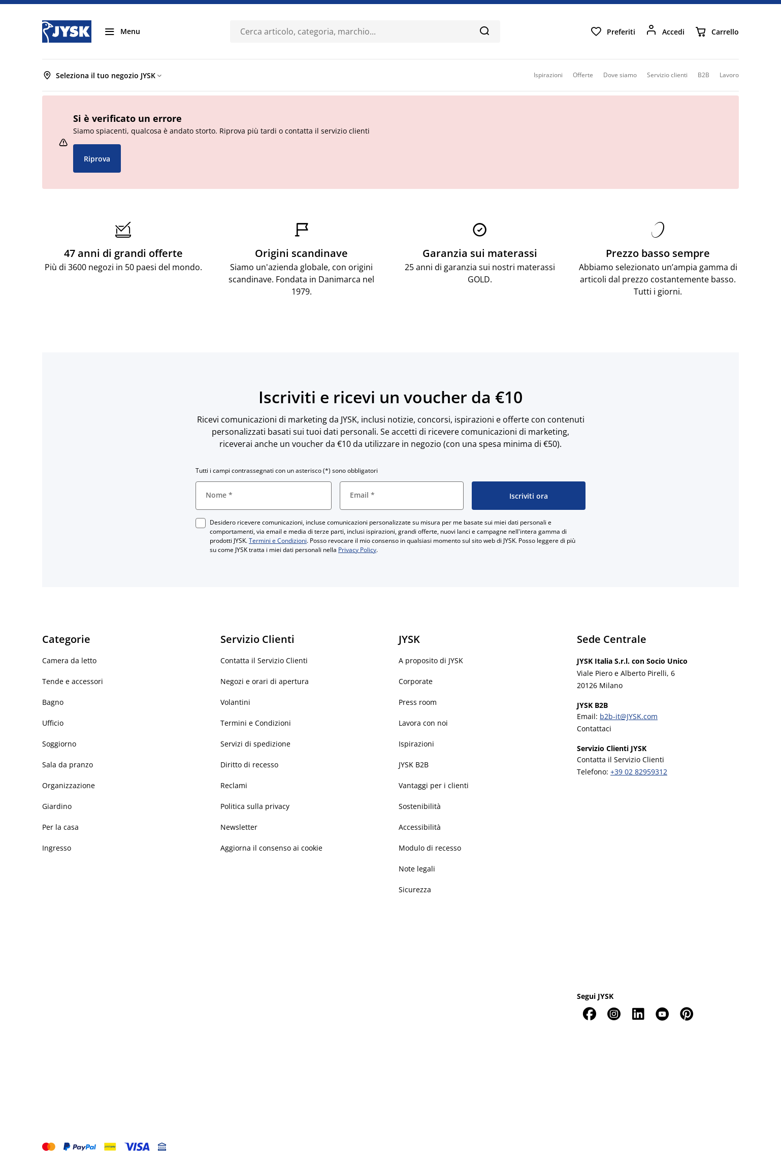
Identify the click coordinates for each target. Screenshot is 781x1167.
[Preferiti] (612, 31)
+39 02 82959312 (638, 771)
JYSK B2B (414, 764)
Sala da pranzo (67, 764)
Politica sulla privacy (254, 806)
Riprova (97, 159)
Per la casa (60, 827)
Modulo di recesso (430, 848)
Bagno (52, 702)
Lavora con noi (423, 723)
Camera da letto (69, 660)
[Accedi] (665, 31)
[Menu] (122, 31)
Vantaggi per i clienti (434, 785)
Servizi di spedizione (255, 744)
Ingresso (56, 848)
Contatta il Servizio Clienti (264, 660)
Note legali (417, 868)
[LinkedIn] (638, 1013)
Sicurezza (415, 889)
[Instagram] (613, 1013)
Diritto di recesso (249, 764)
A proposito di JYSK (431, 660)
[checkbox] (201, 523)
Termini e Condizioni (278, 540)
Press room (418, 702)
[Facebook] (589, 1013)
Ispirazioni (416, 744)
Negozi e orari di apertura (264, 681)
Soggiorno (59, 744)
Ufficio (52, 723)
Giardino (57, 806)
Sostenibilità (420, 806)
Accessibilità (420, 827)
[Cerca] (484, 30)
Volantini (235, 702)
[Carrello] (717, 31)
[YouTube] (662, 1013)
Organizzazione (68, 785)
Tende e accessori (72, 681)
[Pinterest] (686, 1013)
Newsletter (238, 827)
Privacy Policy (357, 549)
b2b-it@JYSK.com (629, 716)
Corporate (416, 681)
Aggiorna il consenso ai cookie (271, 848)
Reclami (233, 785)
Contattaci (594, 728)
